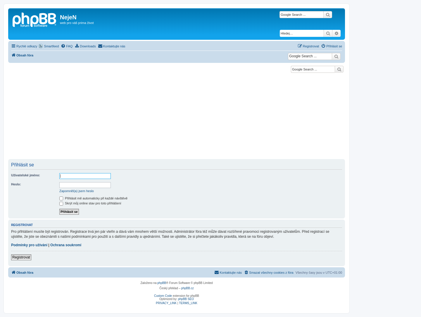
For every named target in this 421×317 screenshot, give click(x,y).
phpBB (161, 283)
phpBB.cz (187, 288)
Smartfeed (51, 46)
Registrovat (21, 257)
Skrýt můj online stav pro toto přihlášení (90, 203)
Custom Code (163, 295)
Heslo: (16, 184)
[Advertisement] (176, 115)
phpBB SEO (186, 299)
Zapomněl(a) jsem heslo (76, 191)
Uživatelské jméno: (25, 175)
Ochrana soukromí (65, 245)
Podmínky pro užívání (29, 245)
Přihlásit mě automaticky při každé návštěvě (93, 198)
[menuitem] (67, 46)
